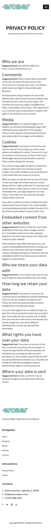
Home (4, 436)
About (4, 446)
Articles (5, 450)
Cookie (5, 475)
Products (6, 441)
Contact (5, 455)
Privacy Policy (8, 470)
